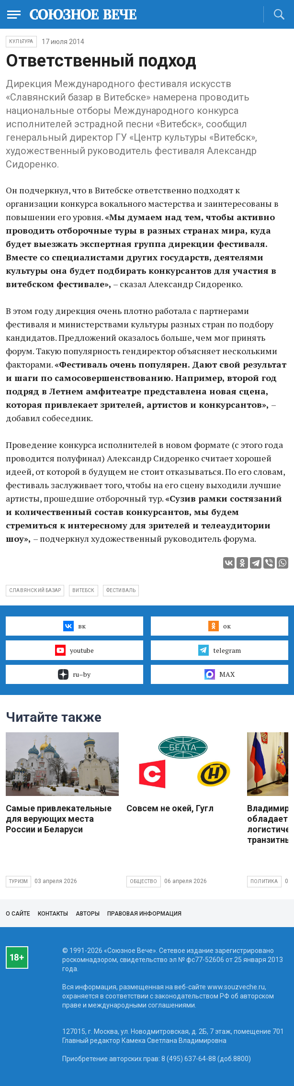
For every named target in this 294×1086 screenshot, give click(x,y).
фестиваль (121, 590)
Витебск (83, 590)
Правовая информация (144, 913)
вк (74, 626)
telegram (219, 650)
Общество (144, 881)
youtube (74, 650)
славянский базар (35, 590)
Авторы (88, 913)
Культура (21, 41)
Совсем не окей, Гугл (170, 808)
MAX (219, 674)
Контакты (53, 913)
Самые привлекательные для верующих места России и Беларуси (59, 818)
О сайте (18, 913)
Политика (264, 881)
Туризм (18, 881)
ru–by (74, 674)
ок (219, 626)
